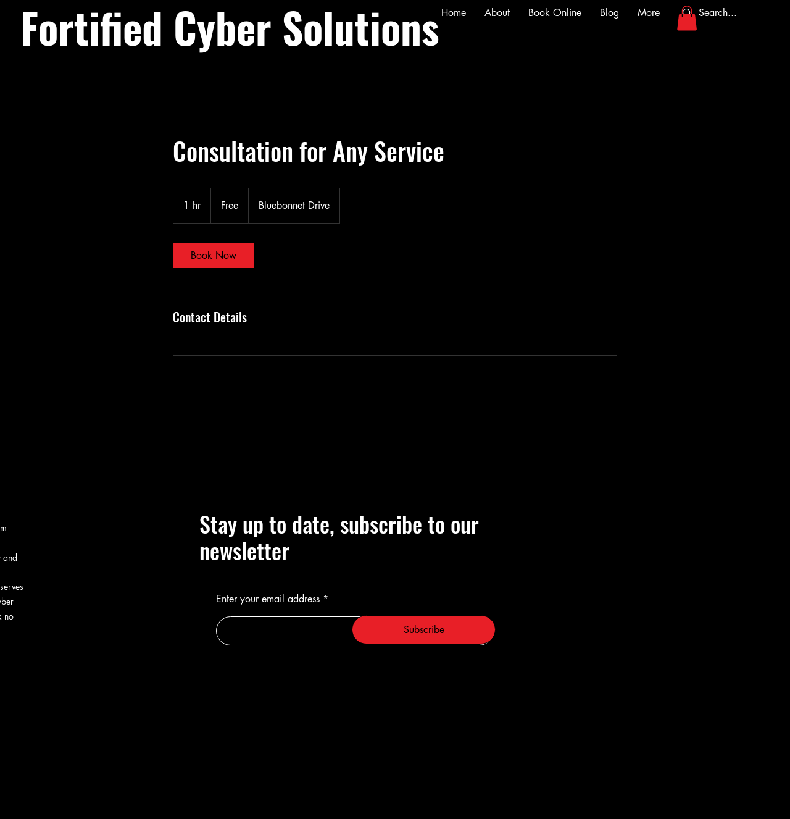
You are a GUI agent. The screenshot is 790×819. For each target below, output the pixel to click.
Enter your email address (268, 599)
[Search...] (725, 13)
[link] (213, 255)
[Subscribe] (424, 629)
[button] (686, 18)
